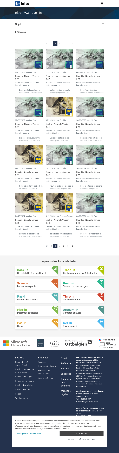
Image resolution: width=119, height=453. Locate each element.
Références (67, 363)
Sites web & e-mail (46, 378)
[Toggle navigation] (102, 3)
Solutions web (21, 398)
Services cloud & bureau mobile (45, 372)
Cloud (64, 358)
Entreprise (66, 374)
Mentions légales (66, 393)
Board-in (26, 85)
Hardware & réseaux (47, 366)
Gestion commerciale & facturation (24, 371)
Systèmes (43, 357)
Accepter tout (82, 433)
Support (65, 368)
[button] (59, 25)
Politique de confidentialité (29, 433)
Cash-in (56, 133)
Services (41, 362)
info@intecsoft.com (90, 402)
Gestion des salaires (24, 385)
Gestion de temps (23, 389)
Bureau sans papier (23, 377)
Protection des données (66, 382)
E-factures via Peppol (24, 381)
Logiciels (19, 357)
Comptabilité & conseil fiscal (21, 363)
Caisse (18, 394)
